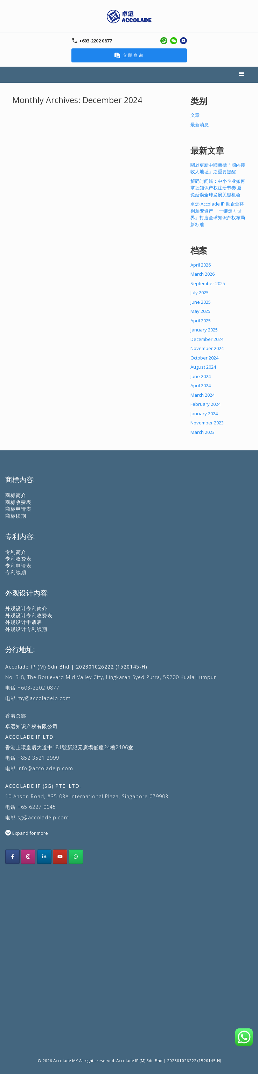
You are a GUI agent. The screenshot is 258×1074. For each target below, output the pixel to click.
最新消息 (199, 124)
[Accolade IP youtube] (60, 857)
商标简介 (15, 495)
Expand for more (30, 833)
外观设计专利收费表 (29, 615)
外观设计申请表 (23, 622)
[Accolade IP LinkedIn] (44, 857)
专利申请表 (18, 565)
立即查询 (129, 55)
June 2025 (200, 302)
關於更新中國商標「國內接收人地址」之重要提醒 (217, 168)
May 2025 (200, 311)
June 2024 (200, 376)
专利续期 (15, 572)
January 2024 (204, 413)
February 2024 (205, 404)
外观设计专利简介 (26, 608)
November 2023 (207, 422)
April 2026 (200, 265)
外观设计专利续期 (26, 629)
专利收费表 (18, 558)
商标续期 (15, 515)
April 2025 (200, 320)
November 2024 (207, 348)
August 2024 (203, 367)
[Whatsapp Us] (76, 857)
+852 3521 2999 (38, 757)
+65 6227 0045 (37, 807)
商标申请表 (18, 508)
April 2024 (200, 385)
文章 (195, 115)
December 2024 (206, 339)
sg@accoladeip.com (43, 817)
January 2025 (204, 330)
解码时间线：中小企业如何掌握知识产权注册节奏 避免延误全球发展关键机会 (217, 188)
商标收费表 (18, 502)
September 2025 (207, 283)
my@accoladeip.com (44, 698)
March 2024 (202, 395)
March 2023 (202, 432)
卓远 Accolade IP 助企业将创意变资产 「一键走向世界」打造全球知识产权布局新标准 (217, 214)
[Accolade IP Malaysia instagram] (28, 857)
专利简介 (15, 552)
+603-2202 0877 (39, 687)
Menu (241, 75)
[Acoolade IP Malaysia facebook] (12, 857)
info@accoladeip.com (45, 768)
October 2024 (204, 358)
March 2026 (202, 274)
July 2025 (199, 292)
